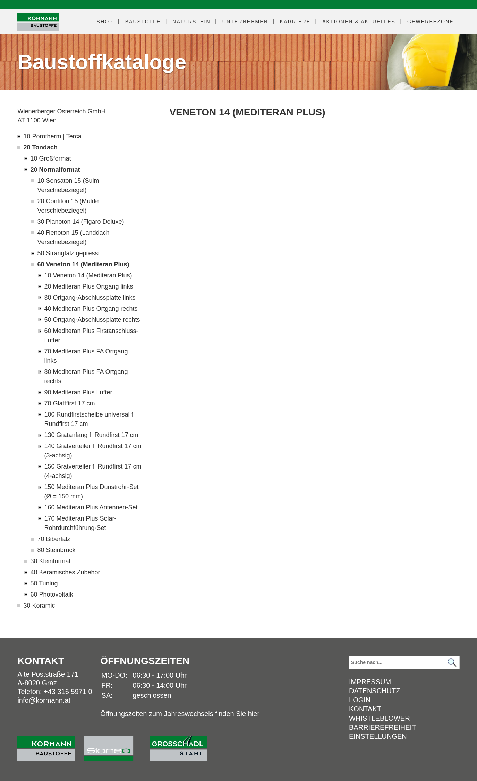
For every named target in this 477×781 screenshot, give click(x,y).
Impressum (370, 682)
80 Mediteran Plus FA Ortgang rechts (86, 376)
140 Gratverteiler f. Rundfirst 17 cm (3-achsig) (92, 451)
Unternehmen (245, 21)
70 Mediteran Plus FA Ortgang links (86, 356)
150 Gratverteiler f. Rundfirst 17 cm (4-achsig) (92, 471)
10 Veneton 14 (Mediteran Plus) (88, 275)
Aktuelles (358, 21)
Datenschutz (374, 691)
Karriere (295, 21)
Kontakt (365, 709)
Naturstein (191, 21)
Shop (105, 21)
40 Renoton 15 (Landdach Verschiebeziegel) (73, 237)
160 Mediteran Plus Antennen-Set (90, 507)
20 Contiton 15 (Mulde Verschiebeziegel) (68, 206)
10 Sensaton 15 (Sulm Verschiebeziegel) (68, 185)
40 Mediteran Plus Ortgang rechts (90, 308)
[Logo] (38, 22)
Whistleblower (379, 718)
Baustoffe (143, 21)
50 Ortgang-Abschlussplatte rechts (92, 319)
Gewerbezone (430, 21)
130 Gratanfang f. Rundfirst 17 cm (91, 434)
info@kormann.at (43, 700)
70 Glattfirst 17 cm (69, 403)
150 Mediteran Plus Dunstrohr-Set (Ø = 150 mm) (91, 491)
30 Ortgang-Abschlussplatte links (89, 297)
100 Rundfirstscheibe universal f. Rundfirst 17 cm (89, 419)
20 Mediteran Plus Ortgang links (88, 286)
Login (359, 700)
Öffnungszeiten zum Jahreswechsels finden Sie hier (179, 714)
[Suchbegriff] (404, 662)
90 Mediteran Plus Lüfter (78, 392)
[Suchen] (452, 662)
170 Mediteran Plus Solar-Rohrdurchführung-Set (80, 523)
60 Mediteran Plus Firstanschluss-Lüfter (91, 335)
